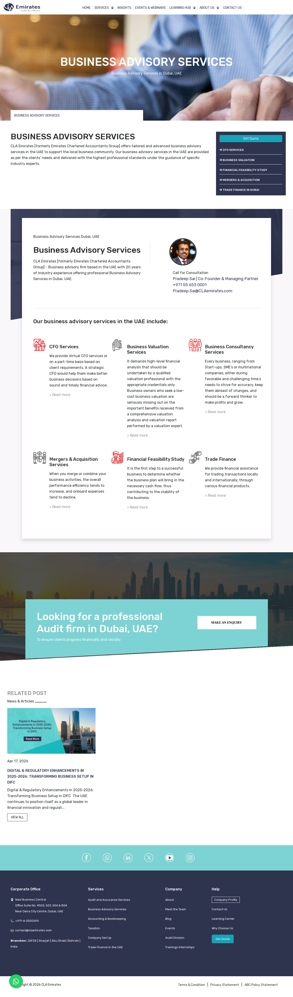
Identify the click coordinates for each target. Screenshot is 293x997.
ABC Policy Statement (261, 985)
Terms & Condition (191, 985)
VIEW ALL (17, 817)
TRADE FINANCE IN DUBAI (239, 190)
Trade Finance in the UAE (105, 947)
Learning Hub (183, 7)
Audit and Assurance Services (109, 899)
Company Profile (225, 899)
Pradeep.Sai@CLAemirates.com (202, 290)
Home (86, 8)
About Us (209, 7)
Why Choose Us (222, 928)
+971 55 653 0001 (190, 284)
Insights (124, 8)
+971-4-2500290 (27, 920)
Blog (168, 918)
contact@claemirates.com (33, 930)
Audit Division (174, 937)
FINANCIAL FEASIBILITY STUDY (243, 170)
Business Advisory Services (107, 909)
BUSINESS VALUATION (237, 160)
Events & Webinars (150, 8)
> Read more (59, 395)
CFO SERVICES (231, 150)
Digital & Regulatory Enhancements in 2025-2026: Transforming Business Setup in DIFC (50, 776)
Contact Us (232, 8)
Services (104, 7)
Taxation (94, 928)
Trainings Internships (180, 947)
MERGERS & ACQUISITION (239, 180)
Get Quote (251, 138)
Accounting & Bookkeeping (107, 918)
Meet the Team (175, 909)
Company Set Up (99, 937)
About (169, 899)
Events (170, 928)
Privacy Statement (224, 985)
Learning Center (223, 918)
